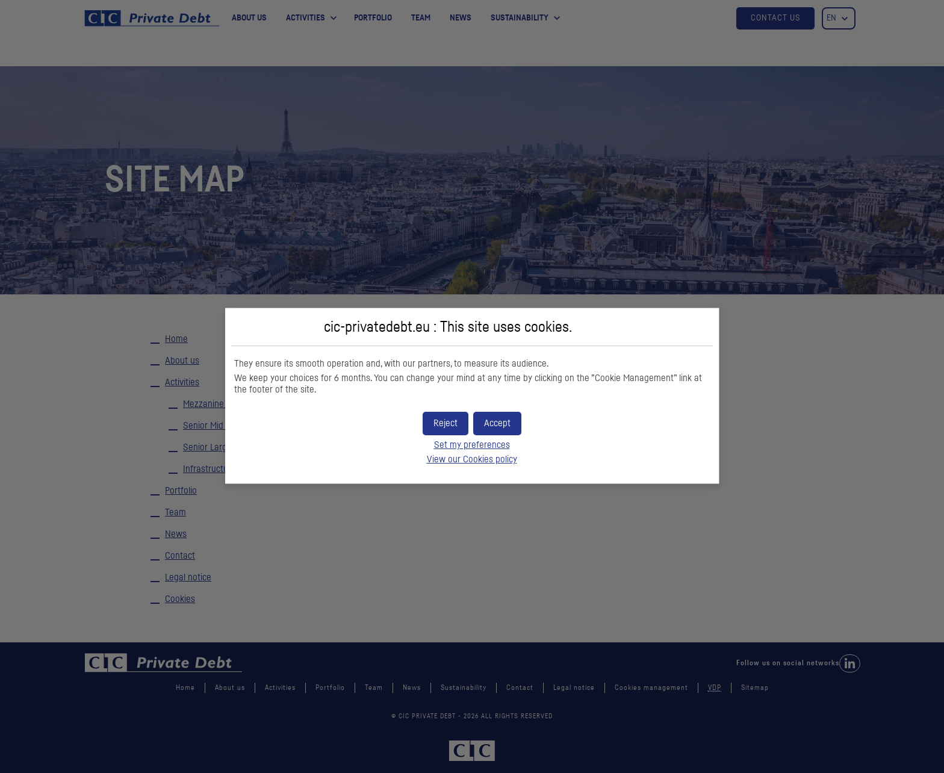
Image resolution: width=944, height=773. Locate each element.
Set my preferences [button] (472, 445)
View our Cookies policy (472, 459)
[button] (497, 423)
